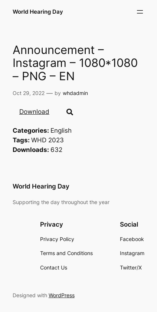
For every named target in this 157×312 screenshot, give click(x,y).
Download (34, 111)
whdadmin (75, 93)
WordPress (62, 295)
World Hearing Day (38, 12)
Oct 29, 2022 (29, 93)
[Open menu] (139, 11)
